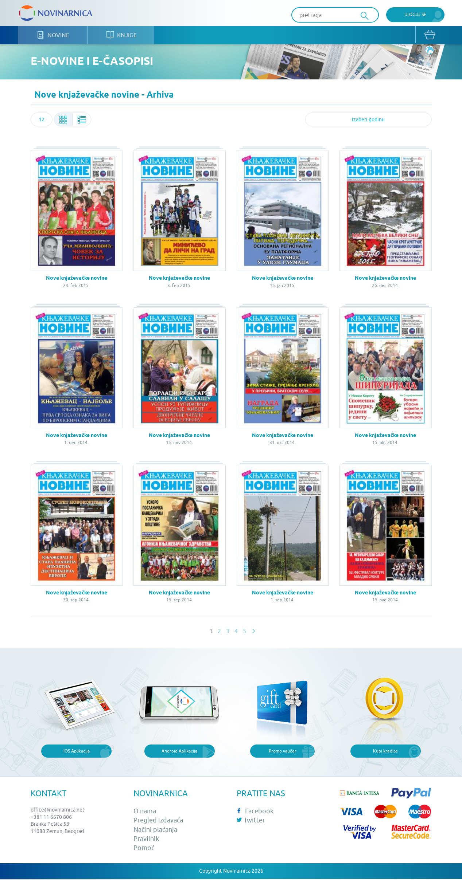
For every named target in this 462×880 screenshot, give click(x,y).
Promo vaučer (282, 752)
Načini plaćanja (155, 830)
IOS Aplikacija (76, 752)
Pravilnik (146, 840)
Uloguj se (415, 14)
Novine (54, 36)
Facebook (255, 812)
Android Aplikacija (179, 752)
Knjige (123, 36)
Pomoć (143, 849)
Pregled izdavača (158, 821)
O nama (144, 812)
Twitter (251, 821)
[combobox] (42, 121)
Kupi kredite (385, 752)
